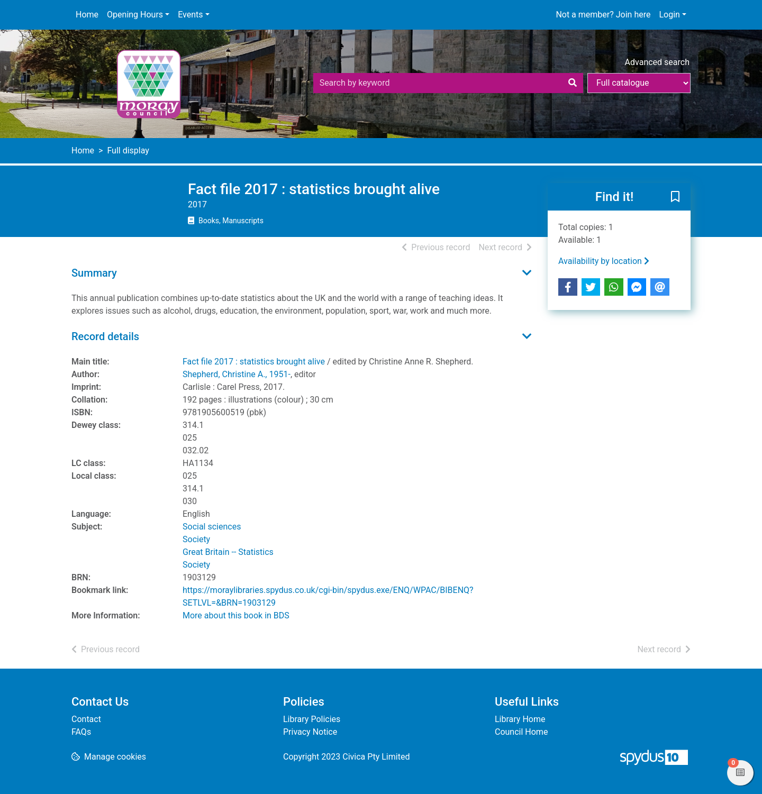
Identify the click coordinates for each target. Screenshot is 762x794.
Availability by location (603, 261)
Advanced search (657, 62)
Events (190, 15)
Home (87, 15)
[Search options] (639, 83)
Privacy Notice (310, 732)
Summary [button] (94, 273)
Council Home (521, 732)
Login (669, 15)
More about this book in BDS (236, 615)
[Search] (572, 83)
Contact (86, 719)
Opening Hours (135, 15)
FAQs (81, 732)
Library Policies (311, 719)
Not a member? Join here (603, 15)
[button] (675, 197)
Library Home (520, 719)
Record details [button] (105, 336)
